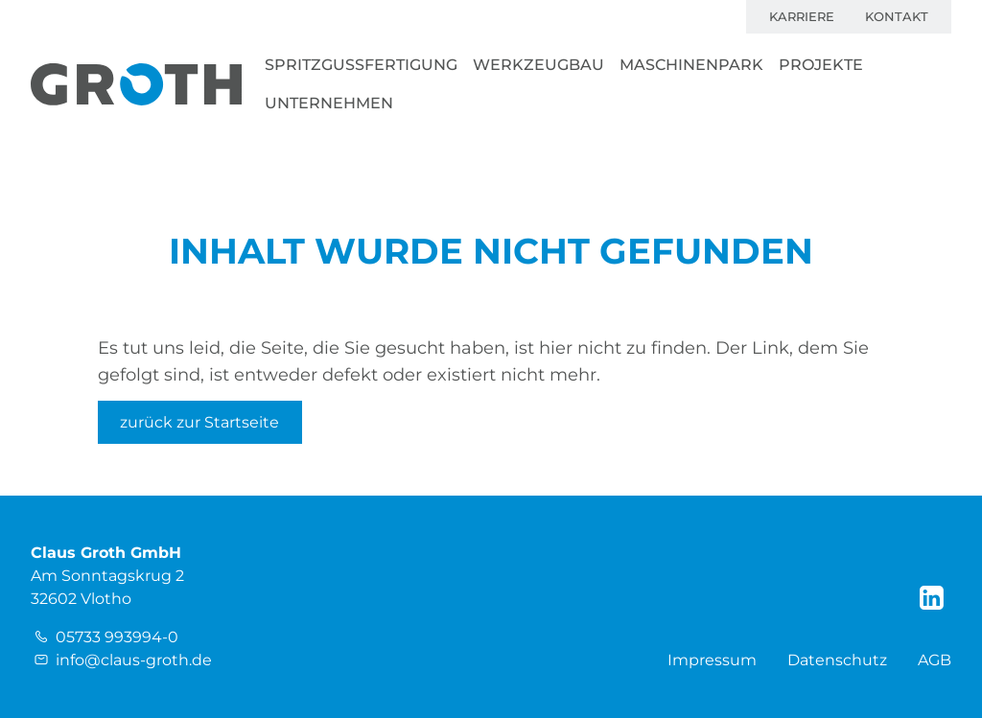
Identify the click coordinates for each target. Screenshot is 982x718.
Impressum (712, 660)
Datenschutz (837, 660)
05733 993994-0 (117, 637)
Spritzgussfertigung (361, 65)
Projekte (821, 65)
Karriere (801, 17)
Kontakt (896, 17)
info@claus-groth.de (134, 660)
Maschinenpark (691, 65)
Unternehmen (329, 103)
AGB (934, 660)
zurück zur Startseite (199, 422)
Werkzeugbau (538, 65)
